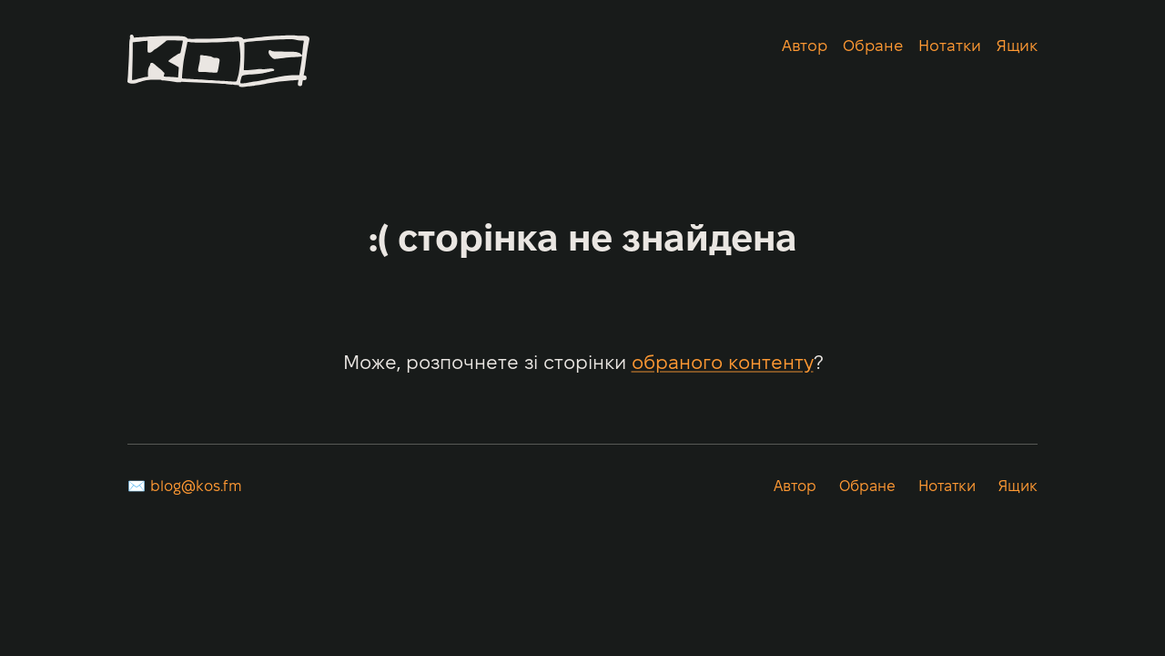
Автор (804, 47)
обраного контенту (723, 364)
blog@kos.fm (196, 487)
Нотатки (949, 47)
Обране (873, 47)
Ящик (1017, 47)
